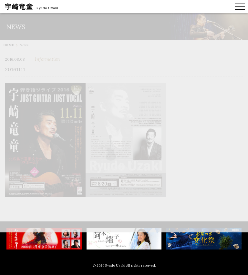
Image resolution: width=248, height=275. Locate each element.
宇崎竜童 (19, 7)
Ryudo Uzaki (47, 8)
